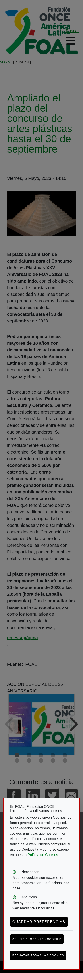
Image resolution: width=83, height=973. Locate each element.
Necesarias (30, 872)
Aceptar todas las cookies (37, 939)
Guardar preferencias (38, 922)
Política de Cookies (42, 855)
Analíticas (29, 897)
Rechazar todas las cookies (38, 955)
